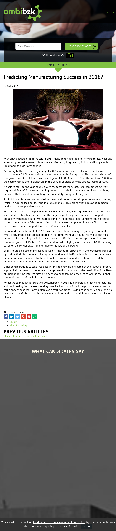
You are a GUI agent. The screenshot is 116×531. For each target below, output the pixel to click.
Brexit (13, 322)
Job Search (75, 472)
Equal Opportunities (13, 513)
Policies (97, 485)
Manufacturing (18, 325)
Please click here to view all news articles (28, 336)
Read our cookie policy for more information (59, 522)
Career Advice (100, 472)
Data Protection (31, 513)
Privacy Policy (22, 515)
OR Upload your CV (53, 55)
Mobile (34, 515)
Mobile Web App (78, 485)
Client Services (77, 481)
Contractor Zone (102, 476)
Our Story (75, 476)
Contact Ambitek (102, 481)
